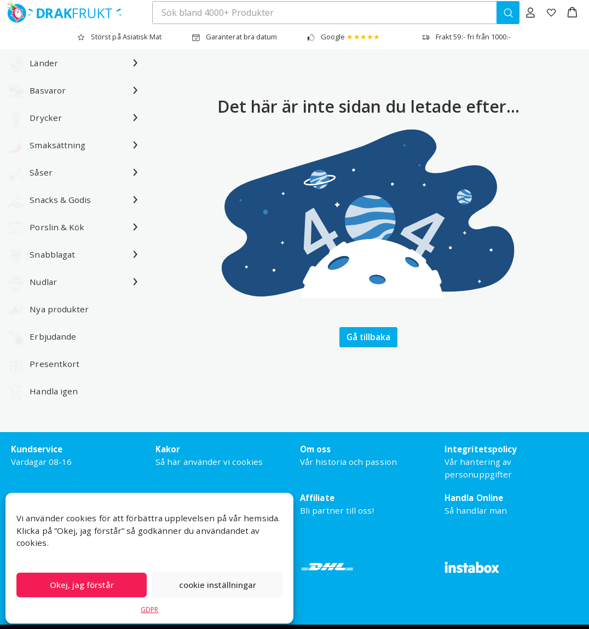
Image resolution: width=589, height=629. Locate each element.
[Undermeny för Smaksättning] (135, 145)
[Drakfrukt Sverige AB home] (61, 13)
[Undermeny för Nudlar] (135, 282)
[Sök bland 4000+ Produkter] (507, 12)
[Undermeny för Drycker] (135, 118)
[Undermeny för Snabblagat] (135, 254)
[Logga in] (530, 12)
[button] (572, 12)
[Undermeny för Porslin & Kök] (135, 227)
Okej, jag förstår (82, 584)
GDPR (149, 609)
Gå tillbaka (368, 337)
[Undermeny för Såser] (135, 172)
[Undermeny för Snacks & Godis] (135, 200)
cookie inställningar (217, 584)
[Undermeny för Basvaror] (135, 90)
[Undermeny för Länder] (135, 63)
